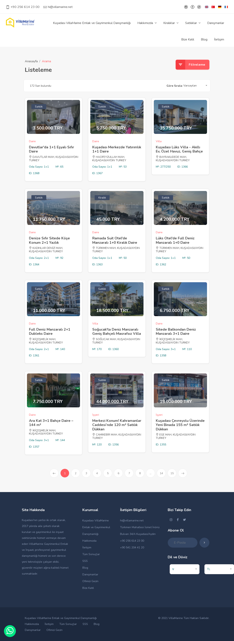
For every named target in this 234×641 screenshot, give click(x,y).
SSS (85, 561)
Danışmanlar (215, 23)
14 (161, 473)
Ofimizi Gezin (90, 581)
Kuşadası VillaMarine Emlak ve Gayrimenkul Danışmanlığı (92, 23)
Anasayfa (31, 61)
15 (172, 473)
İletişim (219, 39)
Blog (204, 39)
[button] (195, 86)
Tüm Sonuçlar (91, 554)
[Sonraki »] (182, 473)
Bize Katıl (187, 39)
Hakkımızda (89, 541)
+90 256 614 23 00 (22, 7)
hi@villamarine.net (58, 7)
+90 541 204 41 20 (132, 547)
